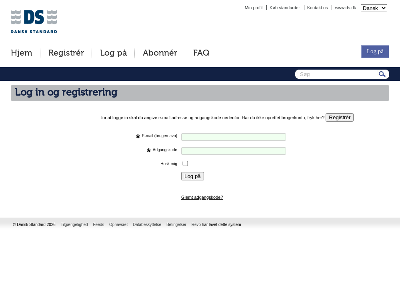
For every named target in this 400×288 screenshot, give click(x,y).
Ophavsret (118, 224)
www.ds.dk (345, 7)
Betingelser (176, 224)
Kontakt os (317, 7)
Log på (113, 53)
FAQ (201, 53)
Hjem (21, 53)
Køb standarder (285, 7)
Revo (196, 224)
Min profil (254, 7)
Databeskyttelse (147, 224)
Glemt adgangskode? (202, 197)
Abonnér (160, 53)
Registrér (66, 53)
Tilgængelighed (74, 224)
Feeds (98, 224)
